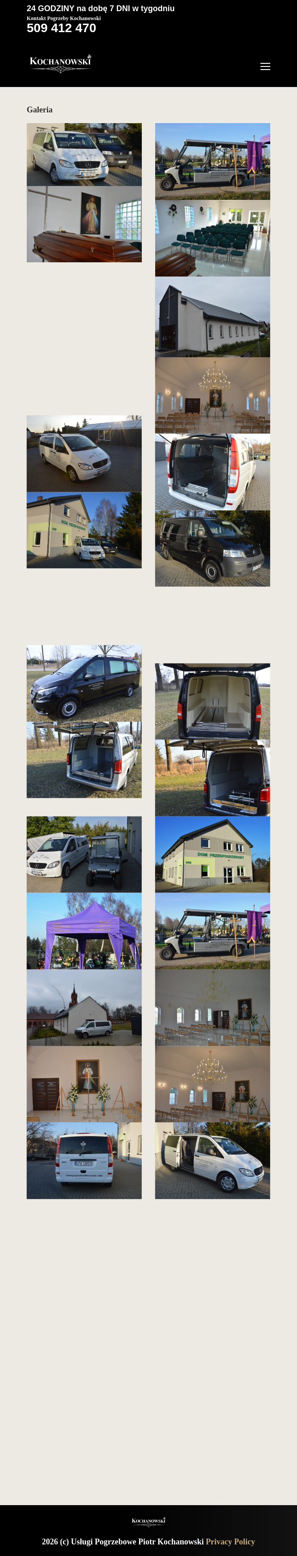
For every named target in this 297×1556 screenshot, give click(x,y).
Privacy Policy (230, 1541)
